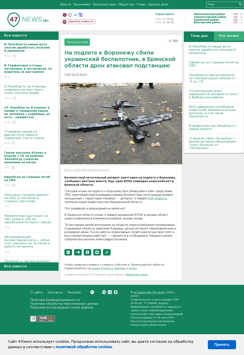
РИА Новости (157, 198)
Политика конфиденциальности (55, 300)
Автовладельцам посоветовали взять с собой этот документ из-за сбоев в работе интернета (28, 245)
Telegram (110, 292)
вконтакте (70, 15)
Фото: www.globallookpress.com (86, 170)
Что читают (229, 36)
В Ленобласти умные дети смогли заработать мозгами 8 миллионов (212, 49)
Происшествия (104, 4)
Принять (222, 345)
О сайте (36, 292)
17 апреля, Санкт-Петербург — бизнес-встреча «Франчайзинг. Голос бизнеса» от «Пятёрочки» (213, 143)
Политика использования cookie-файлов (61, 307)
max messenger (80, 15)
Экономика (81, 4)
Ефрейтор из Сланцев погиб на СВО (213, 64)
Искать (240, 4)
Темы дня (198, 36)
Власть (65, 4)
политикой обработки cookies (84, 347)
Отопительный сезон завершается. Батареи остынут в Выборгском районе (214, 94)
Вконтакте (92, 292)
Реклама (74, 292)
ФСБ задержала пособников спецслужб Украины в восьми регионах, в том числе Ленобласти (212, 111)
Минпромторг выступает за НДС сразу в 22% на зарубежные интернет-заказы (28, 222)
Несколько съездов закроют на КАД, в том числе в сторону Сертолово (28, 201)
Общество (126, 4)
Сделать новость (81, 21)
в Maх (133, 268)
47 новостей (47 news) (149, 292)
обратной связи (136, 275)
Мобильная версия (65, 15)
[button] (68, 252)
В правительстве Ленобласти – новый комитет (213, 127)
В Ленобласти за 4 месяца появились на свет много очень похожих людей (28, 92)
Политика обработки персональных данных (64, 303)
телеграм (75, 15)
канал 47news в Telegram (109, 268)
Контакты (55, 292)
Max (116, 292)
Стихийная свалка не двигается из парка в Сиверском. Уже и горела (28, 137)
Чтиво (141, 4)
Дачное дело (158, 4)
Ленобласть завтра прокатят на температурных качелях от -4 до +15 (212, 78)
